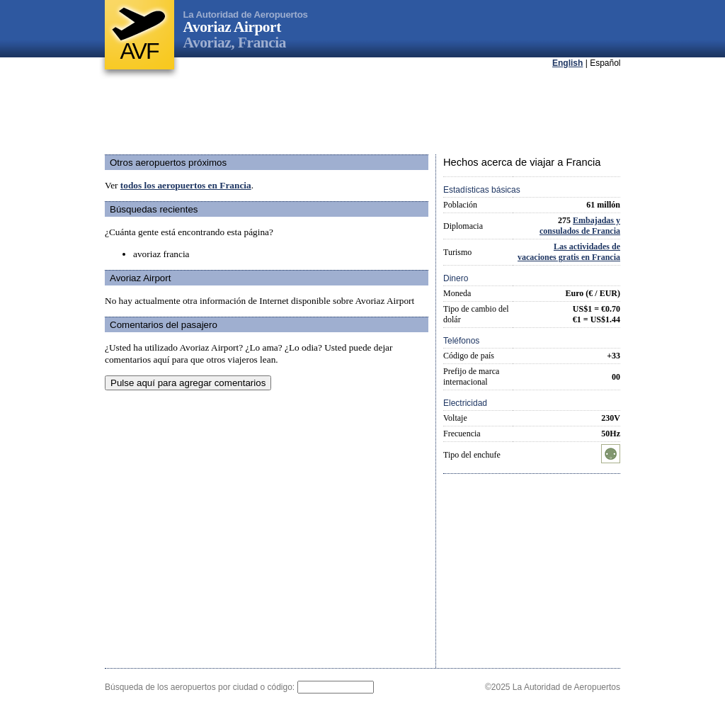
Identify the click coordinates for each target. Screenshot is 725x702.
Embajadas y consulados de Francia (580, 225)
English (567, 63)
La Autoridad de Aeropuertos (245, 14)
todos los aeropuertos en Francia (185, 185)
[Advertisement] (362, 113)
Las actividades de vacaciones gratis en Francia (569, 252)
